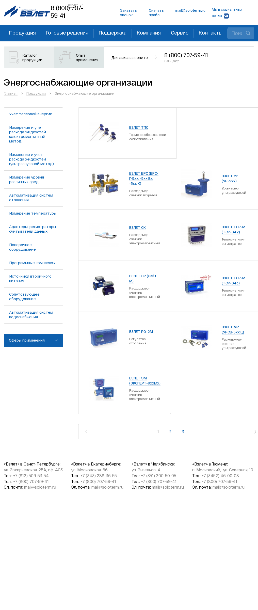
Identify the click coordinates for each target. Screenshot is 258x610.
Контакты (210, 32)
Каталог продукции (32, 57)
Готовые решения (67, 32)
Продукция (22, 32)
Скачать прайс (156, 12)
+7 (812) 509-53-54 (31, 475)
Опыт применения (87, 57)
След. (255, 432)
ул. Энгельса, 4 (146, 469)
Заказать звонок (128, 12)
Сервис (179, 32)
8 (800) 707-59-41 (186, 57)
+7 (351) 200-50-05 (158, 475)
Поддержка (112, 32)
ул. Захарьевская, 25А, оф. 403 (33, 469)
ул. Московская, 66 (89, 469)
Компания (149, 32)
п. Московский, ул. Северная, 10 (222, 469)
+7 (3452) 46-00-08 (220, 475)
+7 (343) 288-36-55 (98, 475)
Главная (11, 93)
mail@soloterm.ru (190, 10)
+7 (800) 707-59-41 (31, 481)
